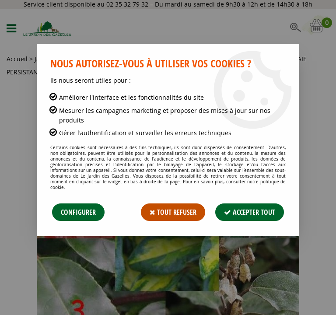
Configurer (78, 212)
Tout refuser (173, 212)
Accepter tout (249, 212)
